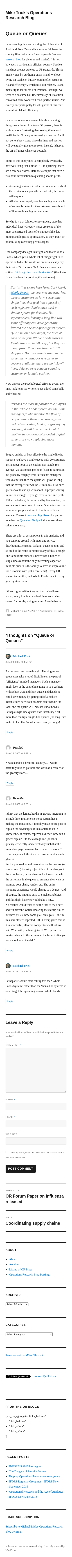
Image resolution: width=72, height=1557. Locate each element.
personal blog (13, 59)
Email (11, 1117)
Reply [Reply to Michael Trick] (10, 732)
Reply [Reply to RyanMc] (10, 950)
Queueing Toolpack (31, 520)
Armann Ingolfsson (39, 515)
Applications (46, 611)
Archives (14, 1264)
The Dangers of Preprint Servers (27, 1471)
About (12, 1259)
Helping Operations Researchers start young (34, 1476)
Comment (13, 1045)
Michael (15, 611)
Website (11, 1134)
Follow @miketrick (45, 1376)
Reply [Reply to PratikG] (10, 783)
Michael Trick (21, 656)
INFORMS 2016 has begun (25, 1466)
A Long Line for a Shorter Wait (34, 272)
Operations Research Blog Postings (29, 1274)
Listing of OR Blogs (21, 1269)
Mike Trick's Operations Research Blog (24, 1546)
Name (10, 1099)
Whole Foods (20, 292)
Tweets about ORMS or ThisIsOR (25, 1355)
